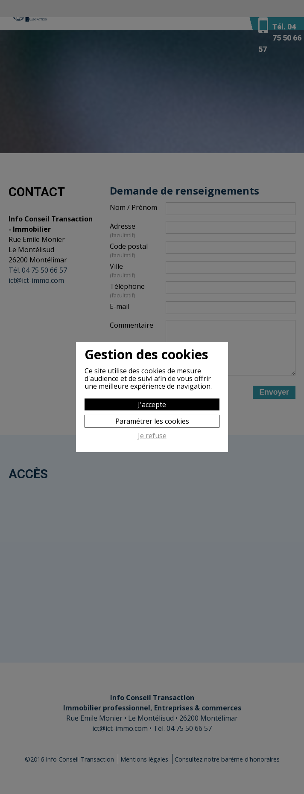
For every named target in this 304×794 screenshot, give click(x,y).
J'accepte (152, 404)
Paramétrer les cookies (152, 421)
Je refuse (152, 436)
